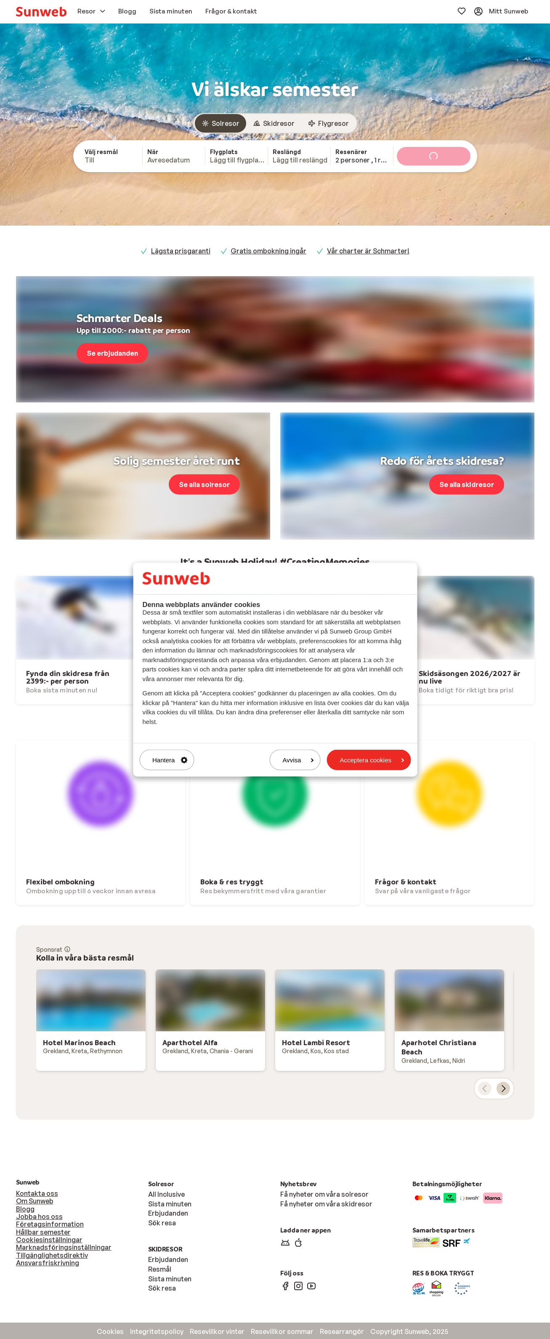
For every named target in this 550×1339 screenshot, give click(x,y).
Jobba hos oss (39, 1216)
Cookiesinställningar (49, 1239)
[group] (275, 123)
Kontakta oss (37, 1193)
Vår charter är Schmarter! (368, 251)
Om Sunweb (34, 1201)
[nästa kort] (503, 1088)
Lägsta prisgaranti (180, 251)
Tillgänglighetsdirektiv (52, 1255)
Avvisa (298, 760)
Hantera (169, 760)
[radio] (220, 123)
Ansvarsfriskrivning (47, 1263)
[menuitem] (41, 11)
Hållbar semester (43, 1232)
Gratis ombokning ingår (268, 251)
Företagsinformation (50, 1224)
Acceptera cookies (372, 760)
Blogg (25, 1209)
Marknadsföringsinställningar (64, 1247)
